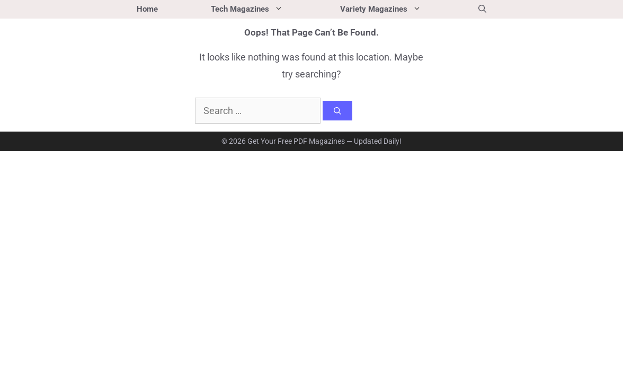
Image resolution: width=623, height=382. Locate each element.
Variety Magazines (396, 9)
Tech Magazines (262, 9)
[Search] (337, 111)
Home (147, 9)
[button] (482, 9)
